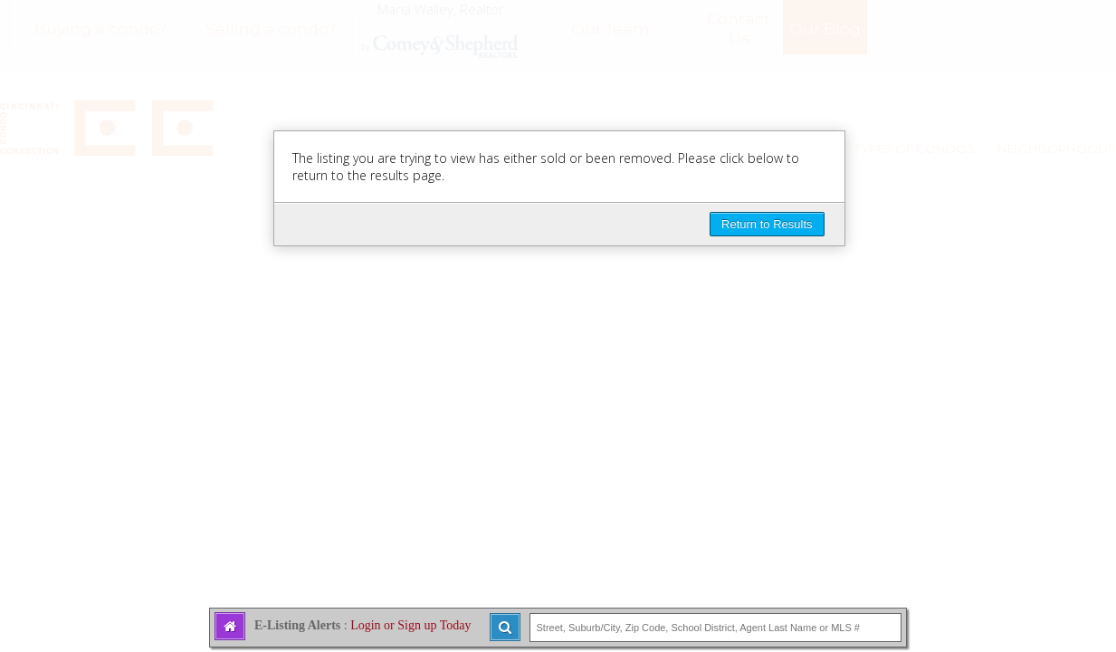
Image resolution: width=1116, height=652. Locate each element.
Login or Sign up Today (410, 625)
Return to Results (766, 224)
